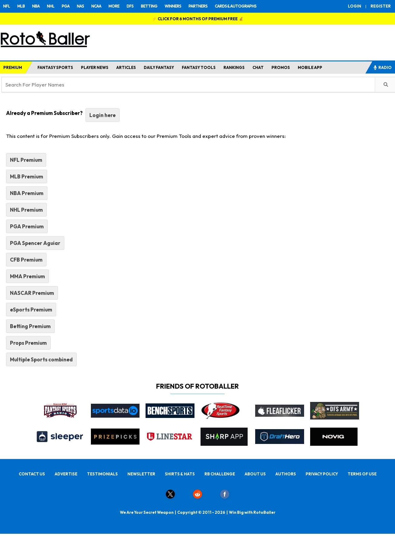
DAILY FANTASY (159, 67)
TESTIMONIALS (102, 473)
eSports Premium (31, 309)
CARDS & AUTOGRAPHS (235, 6)
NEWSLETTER (141, 473)
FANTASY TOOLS (199, 67)
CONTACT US (32, 473)
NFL (6, 6)
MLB (21, 6)
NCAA (96, 6)
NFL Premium (26, 160)
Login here (102, 115)
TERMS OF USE (362, 473)
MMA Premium (27, 276)
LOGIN (354, 6)
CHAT (258, 67)
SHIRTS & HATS (180, 473)
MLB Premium (26, 176)
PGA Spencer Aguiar (35, 243)
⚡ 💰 (197, 18)
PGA (65, 6)
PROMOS (280, 67)
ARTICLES (126, 67)
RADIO (382, 67)
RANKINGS (234, 67)
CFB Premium (26, 259)
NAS (80, 6)
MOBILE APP (310, 67)
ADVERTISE (66, 473)
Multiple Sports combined (41, 359)
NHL (50, 6)
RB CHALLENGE (219, 473)
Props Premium (28, 343)
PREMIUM (12, 67)
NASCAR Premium (32, 293)
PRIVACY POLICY (322, 473)
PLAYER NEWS (94, 67)
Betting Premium (30, 326)
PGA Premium (27, 226)
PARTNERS (197, 6)
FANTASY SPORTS (55, 67)
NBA (36, 6)
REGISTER (381, 6)
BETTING (149, 6)
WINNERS (173, 6)
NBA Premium (26, 193)
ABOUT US (255, 473)
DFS (130, 6)
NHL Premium (26, 210)
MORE (113, 6)
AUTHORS (285, 473)
